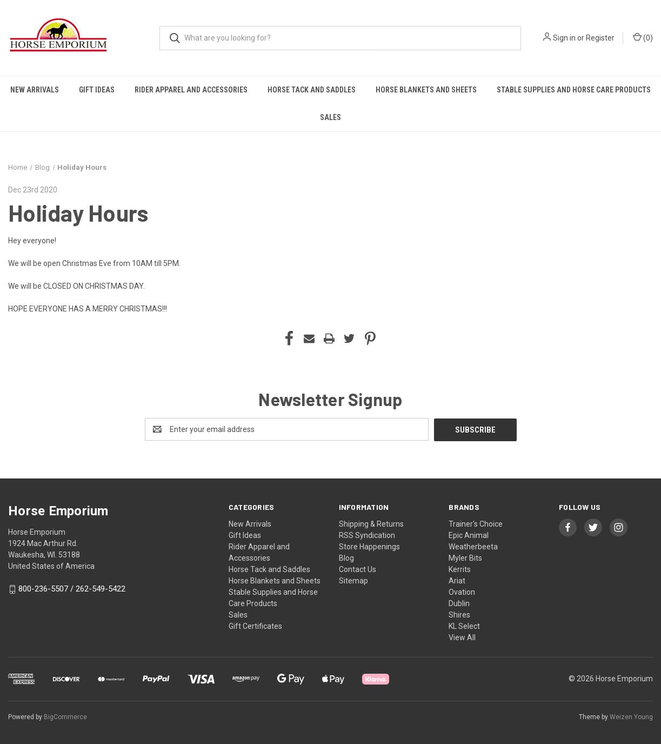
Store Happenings (369, 546)
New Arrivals (34, 89)
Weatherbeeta (473, 546)
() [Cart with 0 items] (643, 37)
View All (462, 637)
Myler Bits (465, 557)
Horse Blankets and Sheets (426, 89)
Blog (346, 557)
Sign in (564, 38)
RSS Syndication (367, 534)
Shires (459, 614)
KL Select (464, 625)
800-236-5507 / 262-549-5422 (71, 589)
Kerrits (460, 568)
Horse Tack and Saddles (312, 89)
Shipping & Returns (371, 523)
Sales (330, 117)
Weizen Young (631, 716)
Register (600, 38)
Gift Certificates (255, 625)
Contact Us (357, 568)
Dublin (459, 603)
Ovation (462, 591)
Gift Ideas (97, 89)
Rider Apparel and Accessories (191, 89)
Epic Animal (469, 534)
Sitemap (353, 580)
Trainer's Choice (476, 523)
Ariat (457, 580)
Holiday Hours (78, 212)
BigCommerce (65, 716)
